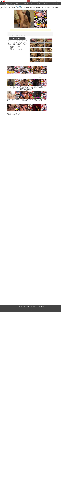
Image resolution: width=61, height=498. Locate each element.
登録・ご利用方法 (29, 204)
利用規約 (20, 204)
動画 (28, 1)
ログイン (58, 1)
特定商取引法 (24, 204)
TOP (17, 204)
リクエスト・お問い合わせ (52, 1)
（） (9, 51)
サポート (45, 1)
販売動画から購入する (17, 38)
